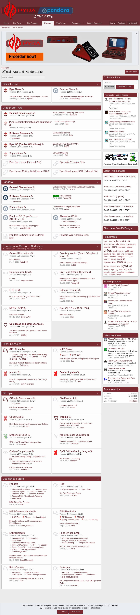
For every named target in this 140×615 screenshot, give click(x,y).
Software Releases (19, 133)
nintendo (112, 257)
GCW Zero (14, 517)
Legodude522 (25, 228)
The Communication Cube (120, 139)
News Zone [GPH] (38, 355)
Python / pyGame (36, 547)
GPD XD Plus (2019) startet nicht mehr (75, 547)
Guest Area (15, 417)
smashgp (120, 272)
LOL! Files (14, 404)
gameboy (122, 247)
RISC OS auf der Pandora (19, 502)
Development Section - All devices (23, 246)
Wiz (43, 357)
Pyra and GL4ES (66, 315)
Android (13, 372)
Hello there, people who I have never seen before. (28, 424)
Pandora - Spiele (17, 492)
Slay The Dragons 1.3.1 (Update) (118, 216)
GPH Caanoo (66, 517)
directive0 (74, 444)
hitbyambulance (27, 281)
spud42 (30, 99)
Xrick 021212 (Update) (114, 196)
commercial (109, 244)
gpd (131, 251)
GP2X (13, 359)
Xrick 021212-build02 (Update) (117, 186)
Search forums (17, 27)
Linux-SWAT (75, 228)
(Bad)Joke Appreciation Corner (21, 407)
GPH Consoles (17, 349)
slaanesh (73, 461)
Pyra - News (85, 489)
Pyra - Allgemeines (68, 489)
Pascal (13, 550)
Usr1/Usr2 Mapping (60, 153)
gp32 (127, 251)
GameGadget (39, 517)
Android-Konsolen (31, 573)
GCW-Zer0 (75, 355)
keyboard (128, 254)
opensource (109, 262)
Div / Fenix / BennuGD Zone (74, 272)
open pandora (122, 257)
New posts (5, 27)
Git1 (66, 155)
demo (122, 244)
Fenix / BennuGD (17, 547)
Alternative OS (67, 216)
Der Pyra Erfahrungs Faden (70, 493)
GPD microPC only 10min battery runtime (25, 442)
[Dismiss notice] (136, 33)
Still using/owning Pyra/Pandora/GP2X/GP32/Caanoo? (74, 187)
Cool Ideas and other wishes (25, 324)
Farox (23, 299)
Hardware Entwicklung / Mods (22, 543)
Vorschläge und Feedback (71, 575)
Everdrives (14, 573)
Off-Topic (64, 573)
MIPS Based (66, 349)
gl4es (108, 250)
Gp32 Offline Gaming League (75, 451)
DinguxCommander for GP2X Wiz (122, 339)
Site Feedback (67, 398)
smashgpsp (130, 272)
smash (113, 272)
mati (72, 317)
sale (121, 270)
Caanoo (33, 357)
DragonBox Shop (18, 435)
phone (129, 262)
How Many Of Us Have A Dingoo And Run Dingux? (79, 359)
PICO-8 (12, 279)
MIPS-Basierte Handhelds (22, 511)
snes (105, 275)
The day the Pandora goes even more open (76, 96)
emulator (107, 247)
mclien (66, 209)
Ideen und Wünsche (18, 545)
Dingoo (63, 355)
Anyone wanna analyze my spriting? (73, 263)
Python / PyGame (69, 290)
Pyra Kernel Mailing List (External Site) (29, 171)
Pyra (62, 484)
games (129, 247)
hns (67, 124)
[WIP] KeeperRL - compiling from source (68, 113)
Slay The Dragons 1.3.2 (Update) (118, 206)
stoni (73, 526)
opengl (113, 259)
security (107, 272)
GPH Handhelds (68, 511)
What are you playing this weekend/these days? (78, 379)
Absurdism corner (116, 132)
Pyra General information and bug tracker (30, 122)
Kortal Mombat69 (26, 560)
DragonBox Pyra (12, 107)
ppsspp (113, 266)
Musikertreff (15, 540)
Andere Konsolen (80, 573)
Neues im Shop (67, 543)
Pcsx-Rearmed (62, 196)
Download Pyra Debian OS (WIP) (65, 144)
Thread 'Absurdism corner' (119, 293)
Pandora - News (39, 489)
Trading (64, 417)
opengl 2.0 (121, 259)
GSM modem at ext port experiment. (67, 207)
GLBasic (42, 545)
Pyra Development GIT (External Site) (79, 171)
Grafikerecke (32, 538)
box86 (123, 241)
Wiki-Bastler (15, 498)
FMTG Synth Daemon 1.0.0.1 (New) (120, 176)
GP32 (22, 359)
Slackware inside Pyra (61, 133)
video (118, 275)
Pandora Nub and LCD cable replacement (76, 441)
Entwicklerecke (17, 533)
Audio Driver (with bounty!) (65, 122)
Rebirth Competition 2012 (20, 464)
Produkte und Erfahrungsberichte (74, 538)
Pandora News (67, 89)
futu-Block (24, 470)
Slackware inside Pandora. (70, 225)
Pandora (8, 181)
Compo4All (15, 202)
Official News (10, 84)
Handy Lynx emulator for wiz (120, 361)
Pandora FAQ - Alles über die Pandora (25, 496)
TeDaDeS (24, 262)
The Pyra (17, 23)
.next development (68, 222)
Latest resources (112, 335)
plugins (106, 266)
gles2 (115, 251)
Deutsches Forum (13, 478)
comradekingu (75, 99)
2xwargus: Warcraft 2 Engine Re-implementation (28, 363)
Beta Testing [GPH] (18, 357)
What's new (61, 23)
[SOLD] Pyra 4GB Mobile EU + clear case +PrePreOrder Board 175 (76, 424)
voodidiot (133, 401)
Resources (76, 23)
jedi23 (66, 146)
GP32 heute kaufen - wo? (69, 523)
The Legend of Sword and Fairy (121, 378)
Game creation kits (19, 272)
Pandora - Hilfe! (16, 494)
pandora (121, 261)
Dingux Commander (116, 368)
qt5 (130, 266)
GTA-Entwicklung (28, 550)
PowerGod (73, 115)
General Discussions (20, 113)
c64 (128, 241)
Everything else (68, 372)
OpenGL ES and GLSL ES (73, 308)
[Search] (133, 23)
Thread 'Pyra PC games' (118, 285)
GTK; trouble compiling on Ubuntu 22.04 (24, 297)
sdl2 (130, 269)
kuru (79, 382)
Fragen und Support (85, 543)
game (114, 247)
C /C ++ (13, 290)
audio (115, 241)
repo (112, 270)
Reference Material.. (17, 315)
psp (118, 266)
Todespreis (24, 365)
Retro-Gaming (16, 567)
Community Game (17, 552)
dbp (117, 244)
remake (107, 270)
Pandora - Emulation (36, 492)
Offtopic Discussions (21, 398)
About (6, 23)
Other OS (14, 139)
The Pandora (32, 23)
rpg (116, 270)
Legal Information (94, 23)
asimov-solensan (27, 384)
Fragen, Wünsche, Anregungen (73, 540)
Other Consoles (12, 343)
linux (106, 256)
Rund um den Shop (70, 533)
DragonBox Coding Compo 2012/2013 (25, 461)
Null (29, 410)
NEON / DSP (16, 308)
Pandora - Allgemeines (19, 489)
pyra (124, 266)
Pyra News (15, 89)
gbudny (23, 335)
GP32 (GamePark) (89, 520)
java (122, 254)
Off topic (8, 393)
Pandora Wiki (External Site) (74, 235)
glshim (121, 251)
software (112, 275)
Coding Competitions (20, 451)
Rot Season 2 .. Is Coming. (70, 459)
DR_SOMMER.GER (69, 577)
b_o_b (72, 189)
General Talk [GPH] (18, 355)
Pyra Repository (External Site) (25, 162)
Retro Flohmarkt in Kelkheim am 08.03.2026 (26, 579)
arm (110, 241)
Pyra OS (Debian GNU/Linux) (25, 144)
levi (72, 301)
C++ (33, 545)
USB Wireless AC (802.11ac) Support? (24, 226)
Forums (47, 23)
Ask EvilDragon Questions (73, 435)
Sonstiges (65, 567)
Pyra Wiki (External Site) (72, 162)
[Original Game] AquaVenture (20, 467)
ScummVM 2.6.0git (116, 349)
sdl (125, 269)
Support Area (16, 153)
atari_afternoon (27, 525)
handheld (107, 254)
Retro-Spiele (15, 575)
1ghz (105, 241)
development (131, 244)
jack (118, 254)
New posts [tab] (109, 95)
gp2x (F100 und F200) (69, 520)
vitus (73, 549)
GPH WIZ (79, 517)
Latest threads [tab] (122, 95)
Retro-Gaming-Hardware (35, 575)
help (113, 254)
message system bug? (68, 405)
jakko (82, 428)
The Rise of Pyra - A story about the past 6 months (28, 96)
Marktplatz (90, 575)
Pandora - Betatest (35, 494)
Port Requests (14, 260)
